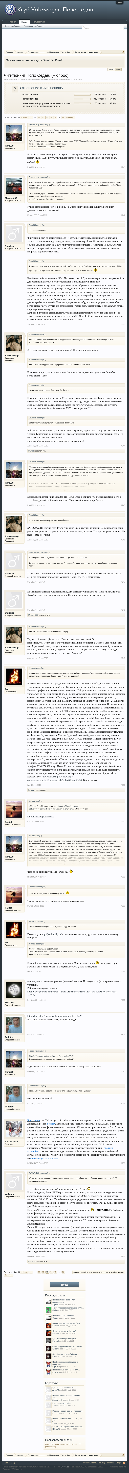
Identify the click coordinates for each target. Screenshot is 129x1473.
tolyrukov (56, 1367)
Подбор (111, 69)
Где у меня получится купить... (65, 1339)
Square (55, 1305)
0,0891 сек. (65, 1467)
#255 (123, 1000)
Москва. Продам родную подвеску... (67, 1411)
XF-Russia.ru (16, 1469)
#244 (123, 446)
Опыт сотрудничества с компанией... (68, 1346)
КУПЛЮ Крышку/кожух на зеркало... (67, 1427)
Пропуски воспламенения (63, 1316)
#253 (123, 906)
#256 (123, 1034)
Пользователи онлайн (59, 1440)
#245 (123, 505)
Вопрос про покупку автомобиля (66, 1323)
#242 (123, 215)
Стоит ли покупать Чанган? (64, 1331)
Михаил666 (11, 198)
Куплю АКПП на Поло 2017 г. (64, 1388)
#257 (123, 1072)
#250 (123, 785)
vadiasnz (9, 1194)
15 (55, 117)
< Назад (24, 117)
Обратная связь (90, 1463)
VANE (54, 1423)
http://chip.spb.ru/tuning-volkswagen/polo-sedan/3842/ (54, 1016)
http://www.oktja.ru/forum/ (40, 816)
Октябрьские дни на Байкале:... (65, 1354)
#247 (123, 582)
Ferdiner (55, 1326)
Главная (12, 22)
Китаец (31, 790)
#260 (123, 1256)
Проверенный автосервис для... (66, 1370)
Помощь (102, 1463)
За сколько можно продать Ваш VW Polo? (34, 60)
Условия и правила (118, 1467)
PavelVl (55, 1341)
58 (63, 117)
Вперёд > (70, 117)
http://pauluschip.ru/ (51, 934)
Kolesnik (55, 1349)
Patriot (31, 451)
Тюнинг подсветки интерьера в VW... (68, 1308)
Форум (24, 22)
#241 (123, 167)
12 (43, 117)
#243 (123, 324)
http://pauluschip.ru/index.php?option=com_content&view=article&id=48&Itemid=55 (54, 807)
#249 (123, 658)
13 (47, 117)
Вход (120, 3)
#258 (123, 1104)
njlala (54, 1310)
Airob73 (55, 1390)
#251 (123, 821)
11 (39, 117)
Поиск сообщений (12, 26)
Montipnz (56, 1413)
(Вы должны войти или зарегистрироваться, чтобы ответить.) (99, 1272)
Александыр (12, 355)
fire (6, 689)
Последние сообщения (34, 26)
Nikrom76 (56, 1429)
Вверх (118, 1463)
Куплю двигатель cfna (61, 1403)
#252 (123, 877)
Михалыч (66, 79)
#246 (123, 540)
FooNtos (9, 1002)
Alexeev (55, 1406)
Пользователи (39, 22)
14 (51, 117)
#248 (123, 610)
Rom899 (9, 146)
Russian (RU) (9, 1463)
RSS (124, 1463)
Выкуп (118, 69)
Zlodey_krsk (57, 1400)
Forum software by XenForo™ (26, 1467)
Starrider (9, 246)
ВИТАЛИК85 (11, 1141)
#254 (123, 971)
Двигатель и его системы (29, 79)
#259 (123, 1163)
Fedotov (9, 1037)
